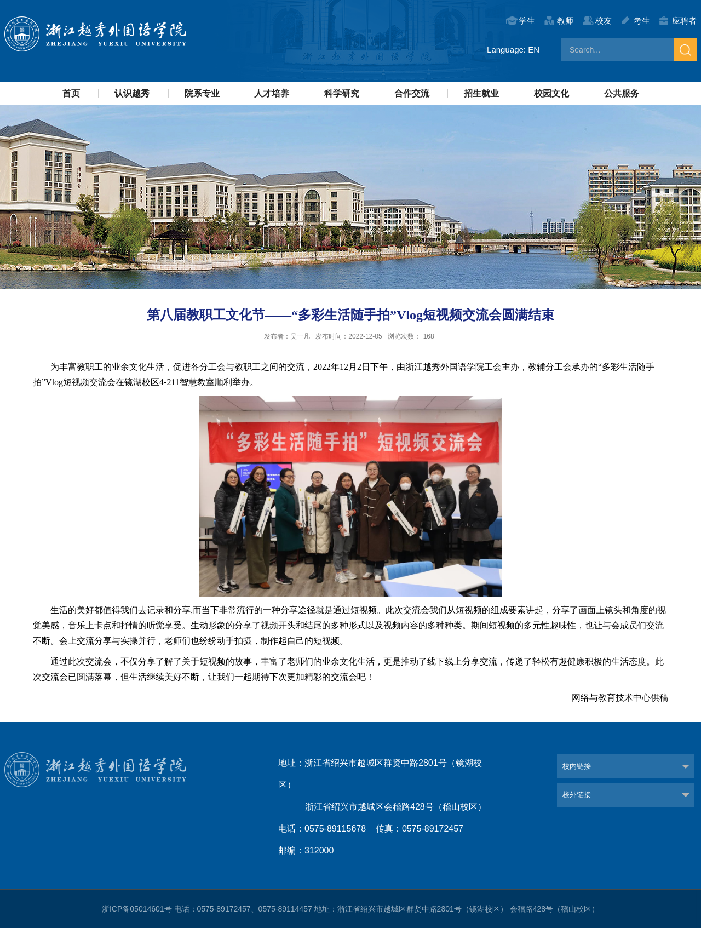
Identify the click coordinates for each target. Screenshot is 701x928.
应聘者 (684, 20)
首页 (71, 93)
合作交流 (411, 93)
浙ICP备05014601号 (137, 908)
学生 (527, 20)
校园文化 (551, 93)
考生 (642, 20)
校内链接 (576, 766)
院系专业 (202, 93)
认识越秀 (132, 93)
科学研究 (341, 93)
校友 (603, 20)
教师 (565, 20)
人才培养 (271, 93)
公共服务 (621, 93)
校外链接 (576, 794)
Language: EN (513, 49)
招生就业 (481, 93)
